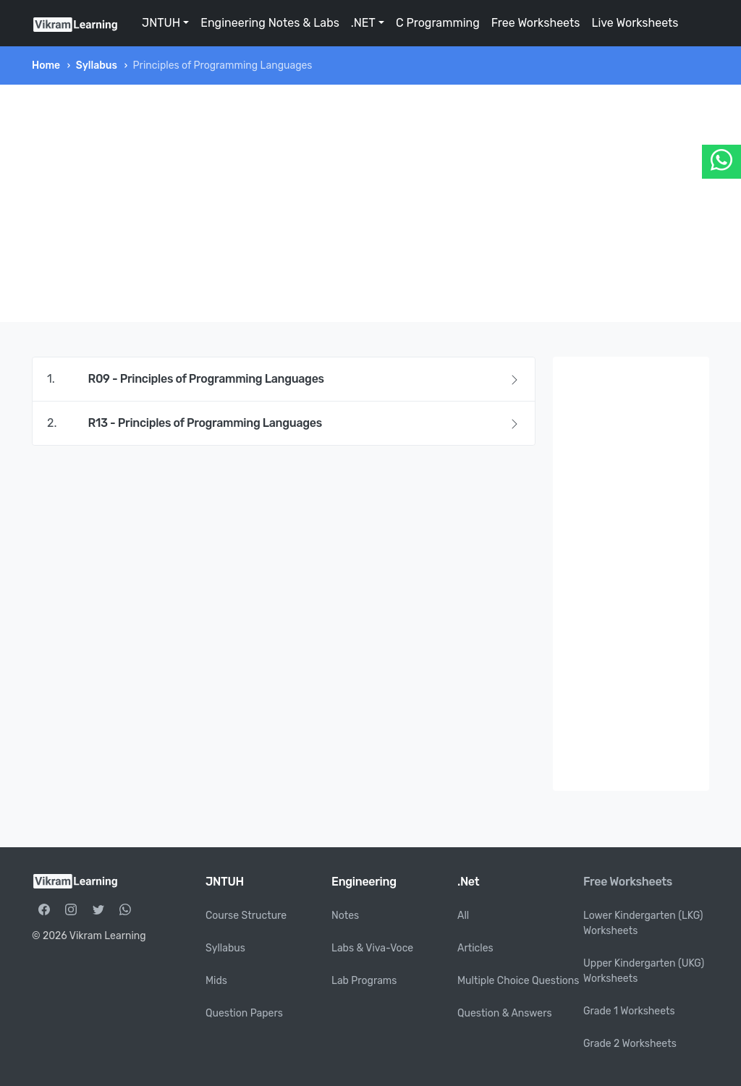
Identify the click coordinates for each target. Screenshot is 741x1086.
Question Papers (244, 1013)
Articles (475, 948)
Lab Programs (364, 981)
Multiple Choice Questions (518, 981)
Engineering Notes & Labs (269, 23)
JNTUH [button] (161, 23)
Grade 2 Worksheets (630, 1044)
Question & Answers (504, 1013)
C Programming (438, 23)
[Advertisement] (370, 203)
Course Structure (246, 915)
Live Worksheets (634, 23)
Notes (345, 915)
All (463, 915)
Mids (216, 981)
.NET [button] (363, 23)
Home (46, 65)
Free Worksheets (535, 23)
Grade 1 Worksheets (629, 1011)
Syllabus (96, 65)
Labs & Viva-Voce (372, 948)
